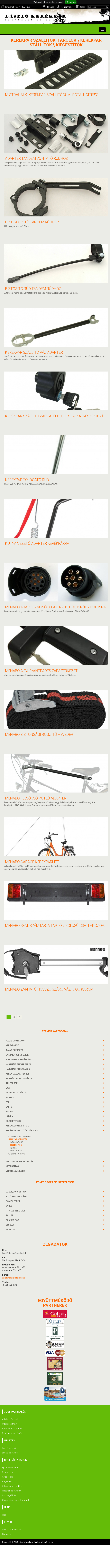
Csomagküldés (9, 1495)
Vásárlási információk (12, 1428)
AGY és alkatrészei (16, 1092)
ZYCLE (9, 1206)
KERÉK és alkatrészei (17, 1074)
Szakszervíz (7, 1472)
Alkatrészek (7, 1477)
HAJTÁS (10, 1097)
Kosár (80, 6)
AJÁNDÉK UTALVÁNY (16, 1040)
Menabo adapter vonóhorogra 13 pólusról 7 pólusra (55, 607)
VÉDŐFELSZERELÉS (15, 1171)
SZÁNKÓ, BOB (13, 1220)
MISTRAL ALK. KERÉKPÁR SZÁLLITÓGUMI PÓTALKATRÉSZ (51, 95)
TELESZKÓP (12, 1083)
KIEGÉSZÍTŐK (16, 1145)
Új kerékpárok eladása (12, 1486)
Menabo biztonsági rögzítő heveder (39, 734)
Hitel (4, 1515)
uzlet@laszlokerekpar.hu (13, 1278)
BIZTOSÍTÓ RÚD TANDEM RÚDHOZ (33, 289)
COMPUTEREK (13, 1201)
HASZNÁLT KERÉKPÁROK (18, 1069)
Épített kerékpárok (10, 1467)
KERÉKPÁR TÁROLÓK (16, 1154)
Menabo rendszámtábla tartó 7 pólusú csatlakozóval (56, 925)
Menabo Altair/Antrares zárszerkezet (41, 671)
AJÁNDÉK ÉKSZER (15, 1050)
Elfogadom (70, 2)
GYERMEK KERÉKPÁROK (17, 1055)
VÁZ (8, 1088)
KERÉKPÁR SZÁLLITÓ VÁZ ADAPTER (34, 352)
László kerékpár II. (10, 1453)
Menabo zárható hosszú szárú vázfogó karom (49, 989)
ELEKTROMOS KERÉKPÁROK (20, 1059)
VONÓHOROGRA (17, 1151)
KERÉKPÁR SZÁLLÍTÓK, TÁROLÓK (22, 1130)
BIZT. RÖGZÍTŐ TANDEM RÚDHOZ (32, 222)
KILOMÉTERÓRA (14, 1121)
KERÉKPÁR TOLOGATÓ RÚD (27, 480)
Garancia (6, 1534)
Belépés (48, 6)
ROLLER (10, 1215)
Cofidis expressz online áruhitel (16, 1500)
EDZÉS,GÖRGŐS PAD (16, 1191)
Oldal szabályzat (9, 1424)
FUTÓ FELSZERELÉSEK (17, 1196)
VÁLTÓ (9, 1107)
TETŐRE (13, 1148)
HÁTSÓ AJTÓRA (16, 1142)
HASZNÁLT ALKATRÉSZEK (19, 1064)
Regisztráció (65, 6)
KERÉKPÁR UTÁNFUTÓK (17, 1125)
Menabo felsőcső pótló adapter (35, 798)
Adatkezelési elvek (10, 1419)
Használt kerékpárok (11, 1491)
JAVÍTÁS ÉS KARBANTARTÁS (20, 1161)
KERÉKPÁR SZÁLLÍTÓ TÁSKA (19, 1136)
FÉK (8, 1102)
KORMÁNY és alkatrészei (19, 1078)
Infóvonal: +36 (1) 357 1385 (15, 6)
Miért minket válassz (11, 1529)
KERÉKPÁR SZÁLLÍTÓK (17, 1139)
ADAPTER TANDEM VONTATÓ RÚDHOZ (36, 158)
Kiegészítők (7, 1481)
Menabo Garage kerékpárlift (32, 862)
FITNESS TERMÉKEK (16, 1210)
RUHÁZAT (11, 1229)
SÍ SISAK (10, 1225)
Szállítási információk (12, 1433)
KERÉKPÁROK (12, 1045)
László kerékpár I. (10, 1448)
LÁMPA (9, 1116)
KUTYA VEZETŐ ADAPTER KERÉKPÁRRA (37, 543)
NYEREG (10, 1111)
